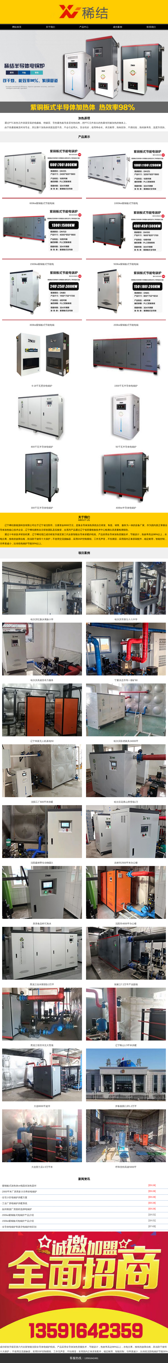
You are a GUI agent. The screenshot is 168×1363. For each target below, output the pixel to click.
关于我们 (50, 27)
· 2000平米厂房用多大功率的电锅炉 (19, 1191)
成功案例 (117, 27)
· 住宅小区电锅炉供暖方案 (14, 1197)
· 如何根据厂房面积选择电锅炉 (16, 1209)
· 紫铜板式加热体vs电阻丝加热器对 (18, 1185)
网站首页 (16, 27)
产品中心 (83, 27)
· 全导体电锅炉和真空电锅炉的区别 (18, 1226)
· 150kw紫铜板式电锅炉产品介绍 (17, 1221)
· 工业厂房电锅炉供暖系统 (14, 1203)
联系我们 (151, 27)
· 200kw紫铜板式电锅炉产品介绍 (17, 1215)
